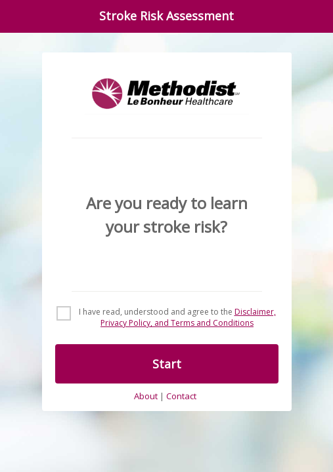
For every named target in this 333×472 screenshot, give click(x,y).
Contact (181, 396)
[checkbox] (166, 318)
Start (166, 364)
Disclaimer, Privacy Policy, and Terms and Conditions (188, 317)
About (146, 396)
